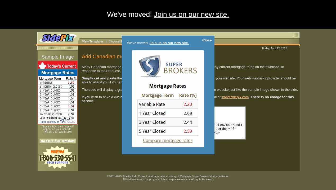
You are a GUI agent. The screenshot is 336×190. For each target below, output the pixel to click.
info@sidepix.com (235, 97)
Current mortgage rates (151, 176)
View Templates (93, 41)
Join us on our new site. (191, 14)
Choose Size (117, 41)
